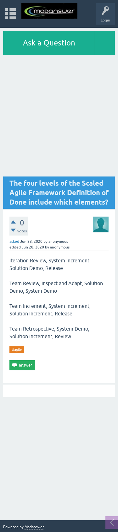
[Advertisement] (59, 117)
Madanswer (34, 527)
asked (14, 241)
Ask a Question (49, 43)
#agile (17, 349)
